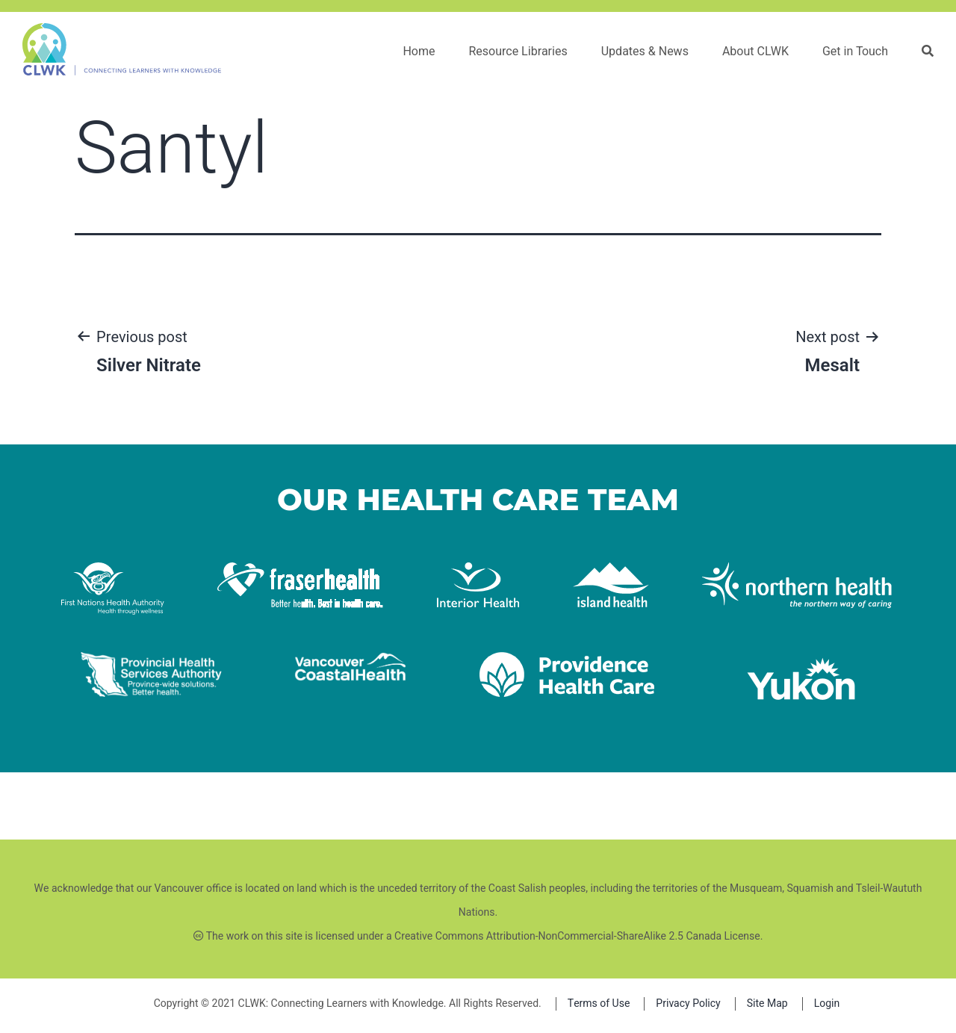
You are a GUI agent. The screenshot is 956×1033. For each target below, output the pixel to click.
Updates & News (645, 52)
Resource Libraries (517, 52)
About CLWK (755, 52)
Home (419, 52)
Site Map (767, 1003)
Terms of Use (599, 1003)
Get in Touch (855, 52)
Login (827, 1003)
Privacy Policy (688, 1003)
